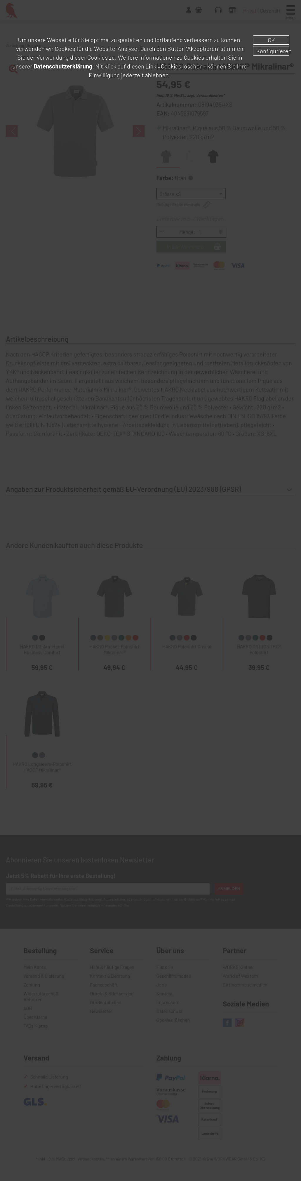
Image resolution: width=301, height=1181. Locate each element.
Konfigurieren (272, 50)
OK (271, 39)
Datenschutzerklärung (63, 66)
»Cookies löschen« (182, 66)
